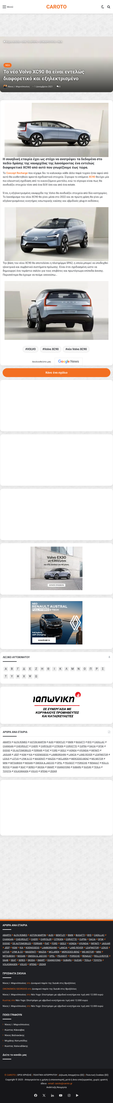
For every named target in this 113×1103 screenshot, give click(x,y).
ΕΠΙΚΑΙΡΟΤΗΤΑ (47, 42)
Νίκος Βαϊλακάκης (14, 1035)
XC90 (92, 176)
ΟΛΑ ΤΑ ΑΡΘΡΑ (29, 42)
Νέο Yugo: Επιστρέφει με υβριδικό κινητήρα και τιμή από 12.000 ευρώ (67, 994)
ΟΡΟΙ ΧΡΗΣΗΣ (24, 1075)
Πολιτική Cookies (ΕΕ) (97, 1075)
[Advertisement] (56, 807)
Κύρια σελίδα (11, 42)
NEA (60, 42)
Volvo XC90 (51, 349)
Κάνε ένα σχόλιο (56, 372)
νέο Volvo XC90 (77, 349)
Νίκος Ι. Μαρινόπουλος (17, 1024)
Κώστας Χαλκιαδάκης (16, 1046)
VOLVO (31, 349)
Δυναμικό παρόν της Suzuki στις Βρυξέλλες (53, 983)
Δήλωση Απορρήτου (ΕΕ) (71, 1075)
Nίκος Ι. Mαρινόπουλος (19, 86)
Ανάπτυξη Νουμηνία (56, 1087)
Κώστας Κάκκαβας (15, 1029)
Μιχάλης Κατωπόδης (16, 1040)
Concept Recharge (17, 173)
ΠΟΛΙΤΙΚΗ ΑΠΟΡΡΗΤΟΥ (45, 1075)
